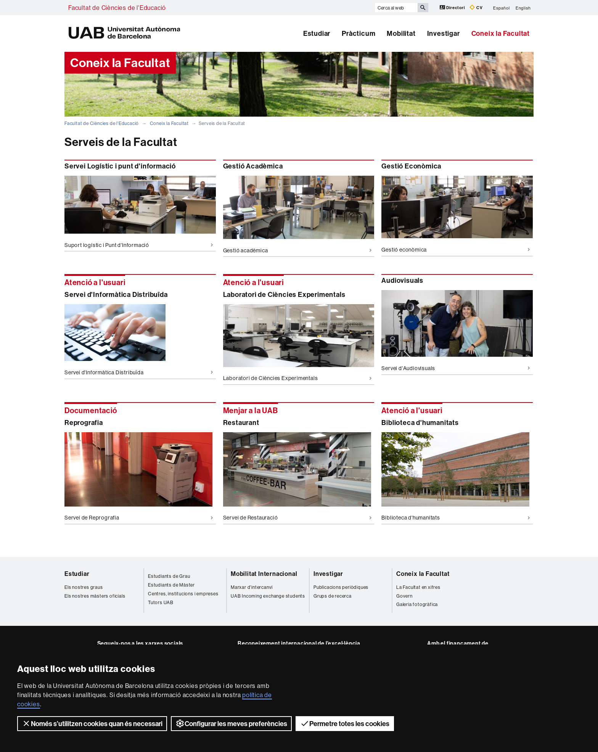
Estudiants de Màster (171, 585)
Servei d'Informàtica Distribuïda (138, 372)
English (523, 7)
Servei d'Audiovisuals (455, 368)
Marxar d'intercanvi (252, 587)
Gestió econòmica (455, 249)
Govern (404, 596)
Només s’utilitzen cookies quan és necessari (92, 723)
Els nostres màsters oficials (94, 596)
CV (475, 7)
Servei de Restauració (297, 517)
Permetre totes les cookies (344, 723)
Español (501, 7)
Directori (453, 7)
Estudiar (316, 33)
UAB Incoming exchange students (268, 596)
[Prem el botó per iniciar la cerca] (423, 7)
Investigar (443, 33)
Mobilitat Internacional (264, 573)
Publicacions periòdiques (340, 587)
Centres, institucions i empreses (183, 593)
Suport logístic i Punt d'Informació (138, 245)
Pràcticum (358, 33)
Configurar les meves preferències (231, 723)
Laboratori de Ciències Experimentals (297, 378)
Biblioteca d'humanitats (455, 517)
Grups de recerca (332, 596)
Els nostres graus (83, 587)
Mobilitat (401, 33)
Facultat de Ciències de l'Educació (117, 7)
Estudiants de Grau (169, 576)
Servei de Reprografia (138, 517)
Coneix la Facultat (500, 33)
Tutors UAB (161, 602)
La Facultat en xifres (418, 587)
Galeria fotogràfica (417, 604)
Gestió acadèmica (297, 250)
